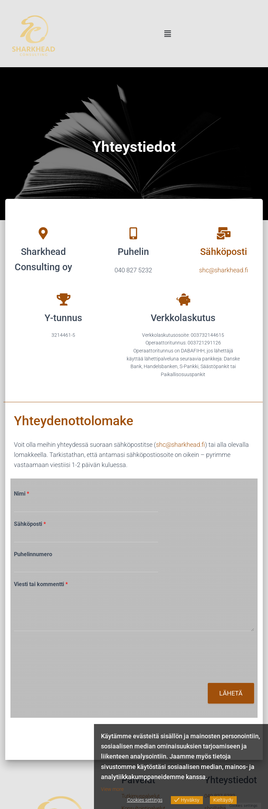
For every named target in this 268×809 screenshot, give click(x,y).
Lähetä (231, 693)
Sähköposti (30, 524)
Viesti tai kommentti (41, 584)
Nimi (21, 493)
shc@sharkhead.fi (180, 444)
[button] (168, 34)
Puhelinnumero (33, 554)
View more (112, 789)
